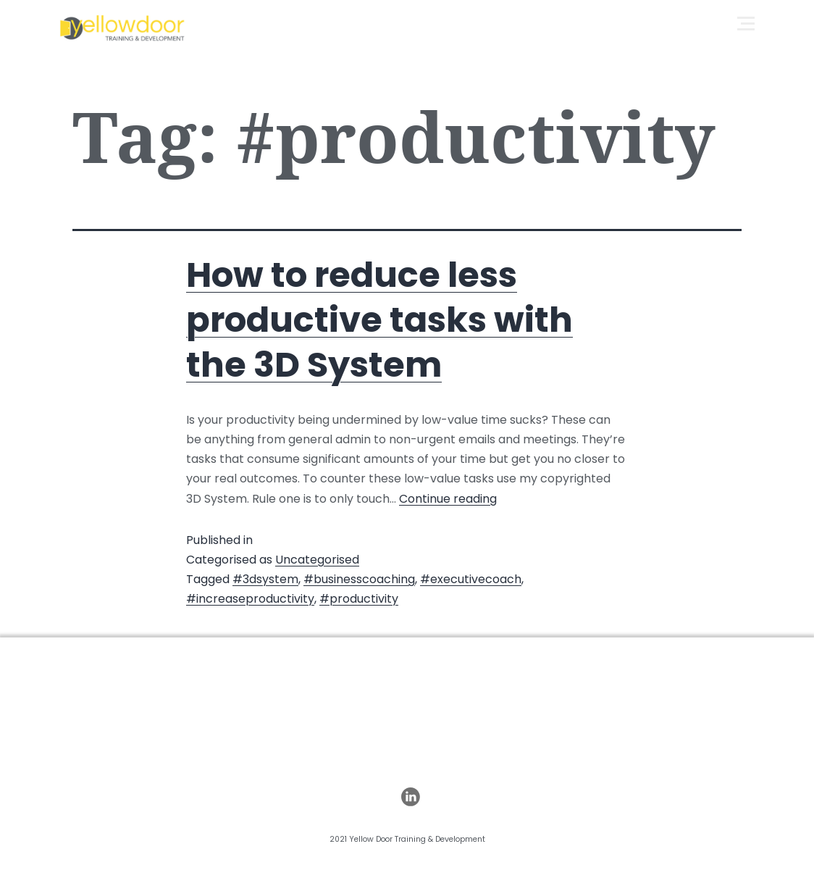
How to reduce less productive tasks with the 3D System (379, 320)
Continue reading (448, 498)
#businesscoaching (359, 579)
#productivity (358, 598)
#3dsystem (265, 579)
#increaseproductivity (250, 598)
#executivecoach (470, 579)
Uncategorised (317, 559)
